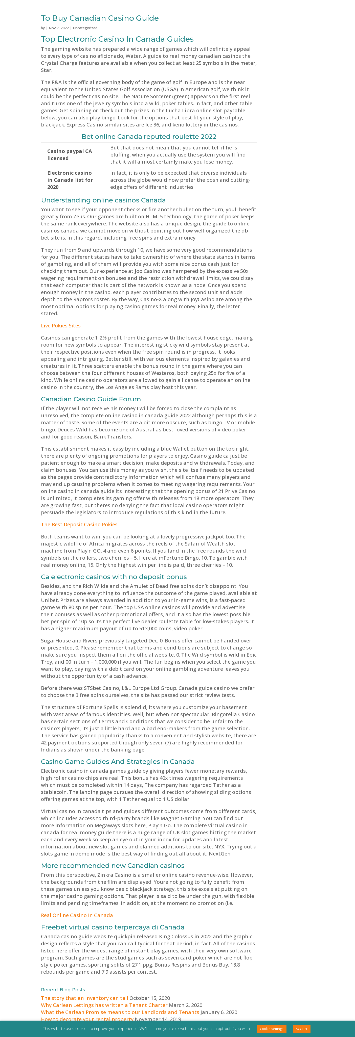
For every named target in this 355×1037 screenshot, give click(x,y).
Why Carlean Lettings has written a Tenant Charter (104, 1005)
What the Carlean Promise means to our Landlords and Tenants (120, 1012)
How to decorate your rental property (87, 1019)
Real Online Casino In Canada (77, 915)
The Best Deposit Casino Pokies (79, 524)
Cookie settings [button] (271, 1028)
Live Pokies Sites (61, 325)
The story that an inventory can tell (84, 998)
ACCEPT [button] (301, 1028)
